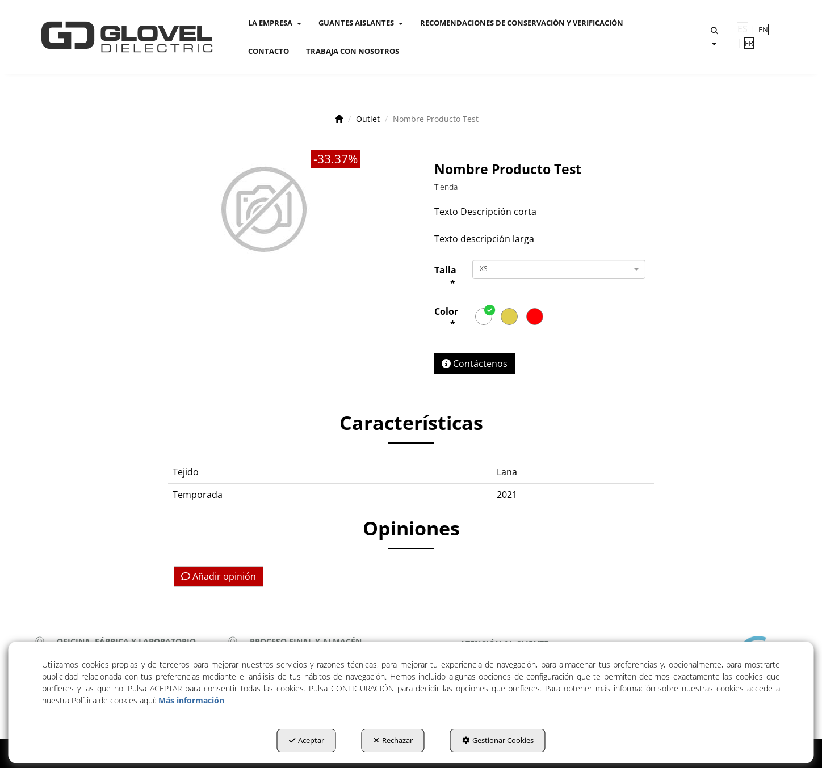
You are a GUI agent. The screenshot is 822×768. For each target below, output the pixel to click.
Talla (444, 276)
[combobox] (558, 269)
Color (446, 318)
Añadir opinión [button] (218, 576)
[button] (127, 37)
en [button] (763, 29)
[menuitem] (275, 23)
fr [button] (749, 43)
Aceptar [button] (306, 740)
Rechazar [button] (393, 740)
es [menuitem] (742, 29)
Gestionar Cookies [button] (498, 740)
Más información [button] (191, 700)
